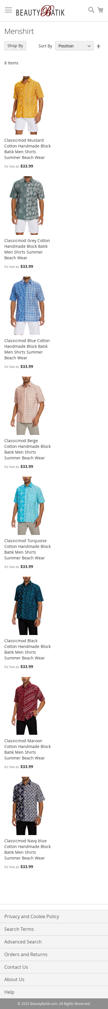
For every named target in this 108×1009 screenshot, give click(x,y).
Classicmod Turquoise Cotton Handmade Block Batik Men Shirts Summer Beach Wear (27, 549)
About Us (14, 979)
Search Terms (19, 929)
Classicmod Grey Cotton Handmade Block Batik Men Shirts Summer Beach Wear (27, 249)
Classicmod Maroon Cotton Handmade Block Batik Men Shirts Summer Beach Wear (27, 749)
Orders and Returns (26, 954)
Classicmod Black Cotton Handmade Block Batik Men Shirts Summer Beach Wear (27, 649)
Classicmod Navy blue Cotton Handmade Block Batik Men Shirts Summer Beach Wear (27, 849)
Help (9, 992)
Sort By (45, 46)
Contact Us (16, 967)
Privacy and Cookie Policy (31, 916)
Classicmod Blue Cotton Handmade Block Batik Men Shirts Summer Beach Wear (27, 349)
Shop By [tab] (15, 45)
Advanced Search (23, 942)
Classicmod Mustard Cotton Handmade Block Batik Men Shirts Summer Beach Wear (27, 148)
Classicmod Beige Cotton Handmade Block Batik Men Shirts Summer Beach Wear (27, 449)
